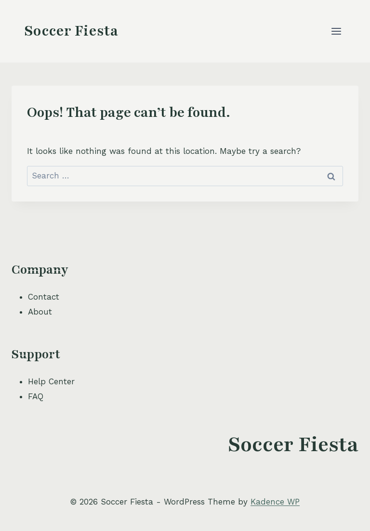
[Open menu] (336, 31)
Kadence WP (275, 501)
